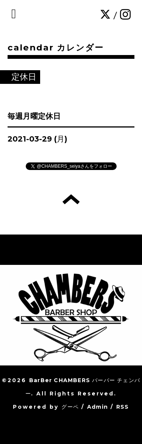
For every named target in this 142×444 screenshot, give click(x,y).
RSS (122, 406)
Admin (97, 406)
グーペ (70, 406)
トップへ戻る (71, 199)
